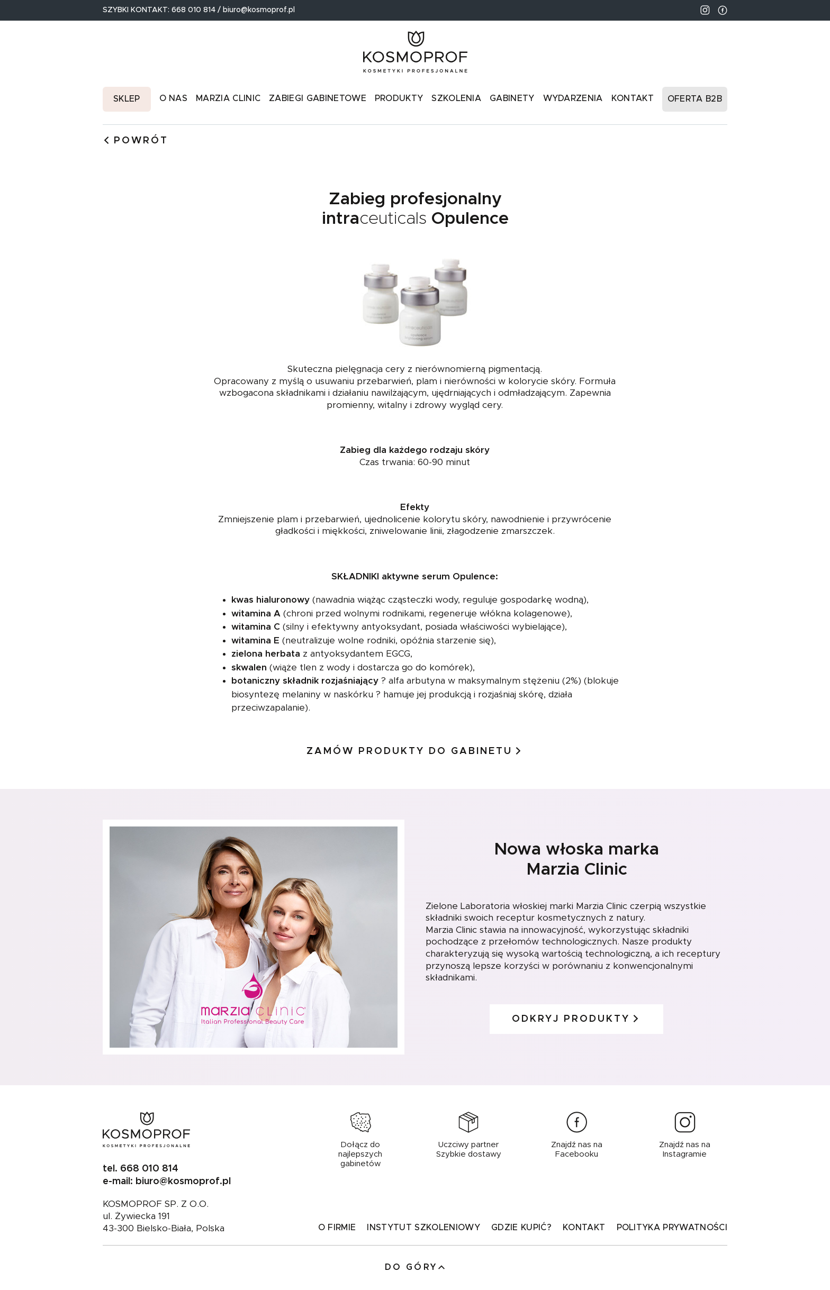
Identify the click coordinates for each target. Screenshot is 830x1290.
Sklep (126, 99)
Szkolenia (456, 98)
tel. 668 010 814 (140, 1169)
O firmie (337, 1227)
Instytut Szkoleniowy (423, 1227)
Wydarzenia (573, 98)
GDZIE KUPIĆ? (521, 1227)
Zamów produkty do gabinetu (415, 751)
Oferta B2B (694, 99)
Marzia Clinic (228, 98)
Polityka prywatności (672, 1227)
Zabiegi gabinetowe (317, 98)
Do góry (415, 1267)
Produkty (399, 98)
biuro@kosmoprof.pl (259, 10)
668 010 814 (195, 10)
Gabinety (512, 98)
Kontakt (632, 98)
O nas (173, 98)
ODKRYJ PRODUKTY (576, 1019)
